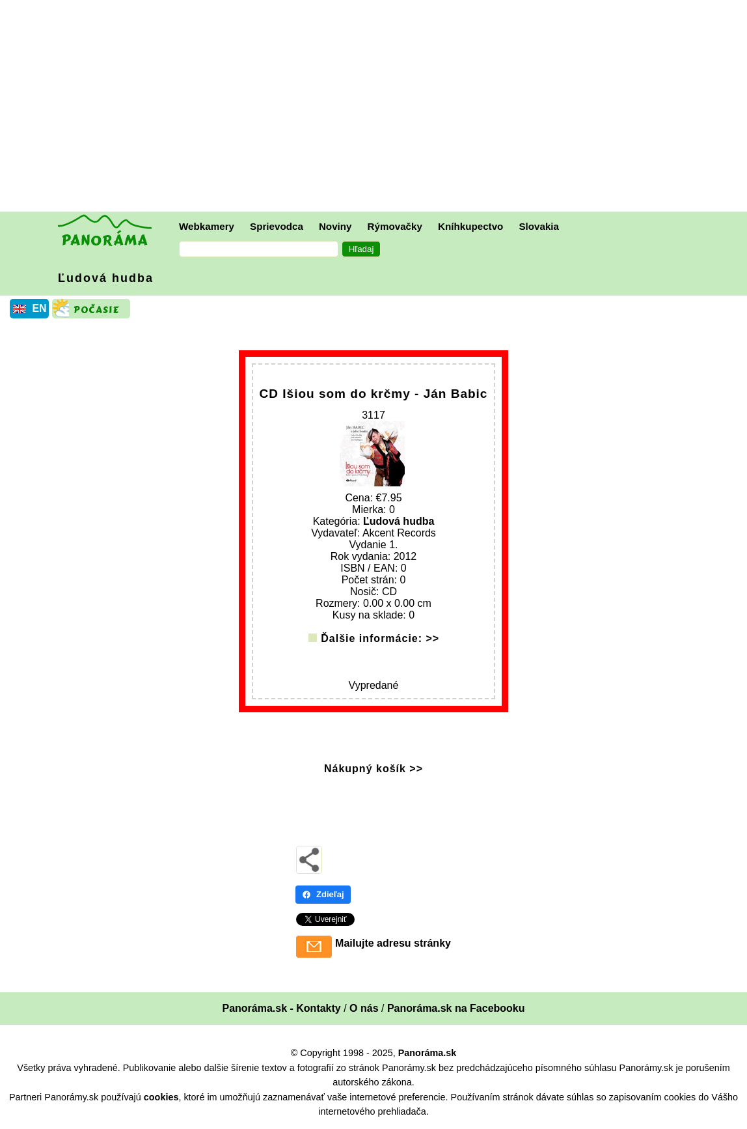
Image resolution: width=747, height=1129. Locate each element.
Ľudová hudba (106, 278)
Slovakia (539, 226)
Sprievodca (276, 226)
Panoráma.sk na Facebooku (456, 1008)
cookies (161, 1097)
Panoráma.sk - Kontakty (281, 1008)
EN (39, 308)
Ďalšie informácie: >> (380, 638)
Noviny (335, 226)
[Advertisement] (377, 107)
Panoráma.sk (427, 1053)
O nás (363, 1008)
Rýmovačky (395, 226)
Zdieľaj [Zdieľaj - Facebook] (323, 894)
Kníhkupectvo (470, 226)
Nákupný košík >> (373, 768)
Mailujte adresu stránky (393, 943)
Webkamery (206, 226)
